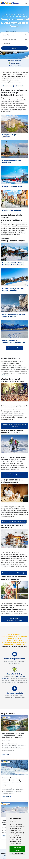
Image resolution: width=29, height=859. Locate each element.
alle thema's (5, 375)
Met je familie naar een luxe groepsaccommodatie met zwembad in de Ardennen (13, 736)
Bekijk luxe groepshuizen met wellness (13, 521)
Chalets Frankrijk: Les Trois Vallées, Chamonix (13, 290)
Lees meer (6, 754)
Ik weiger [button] (17, 850)
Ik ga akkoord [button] (17, 847)
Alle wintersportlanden (14, 348)
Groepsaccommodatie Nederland (11, 161)
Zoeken (14, 48)
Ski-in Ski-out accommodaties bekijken (14, 573)
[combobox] (14, 43)
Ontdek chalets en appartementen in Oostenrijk (14, 475)
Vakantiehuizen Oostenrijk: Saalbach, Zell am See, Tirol (13, 264)
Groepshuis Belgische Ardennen (10, 136)
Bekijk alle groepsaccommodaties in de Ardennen (14, 425)
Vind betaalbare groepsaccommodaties (14, 619)
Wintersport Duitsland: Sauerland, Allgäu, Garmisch (13, 341)
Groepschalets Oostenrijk (12, 186)
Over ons (5, 856)
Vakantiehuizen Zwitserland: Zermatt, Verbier (13, 315)
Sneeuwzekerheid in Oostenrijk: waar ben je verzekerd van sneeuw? (11, 780)
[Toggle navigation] (26, 3)
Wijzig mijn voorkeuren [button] (17, 853)
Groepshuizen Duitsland (11, 210)
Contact (5, 858)
